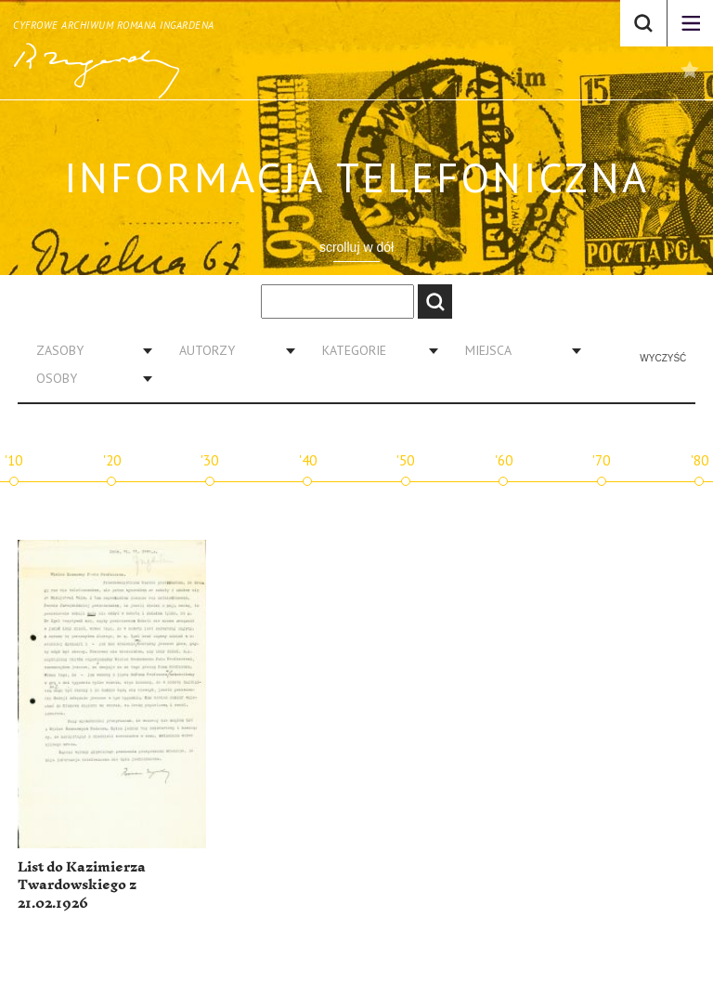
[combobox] (87, 350)
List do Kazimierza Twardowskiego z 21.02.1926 (82, 885)
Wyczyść (663, 358)
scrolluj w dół (356, 247)
